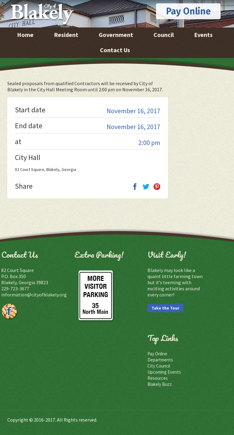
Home (25, 34)
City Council (158, 366)
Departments (160, 360)
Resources (157, 378)
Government (116, 34)
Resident (66, 34)
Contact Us (115, 50)
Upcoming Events (164, 372)
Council (164, 34)
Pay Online (188, 11)
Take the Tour (165, 308)
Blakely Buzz (159, 384)
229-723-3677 (15, 288)
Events (203, 34)
